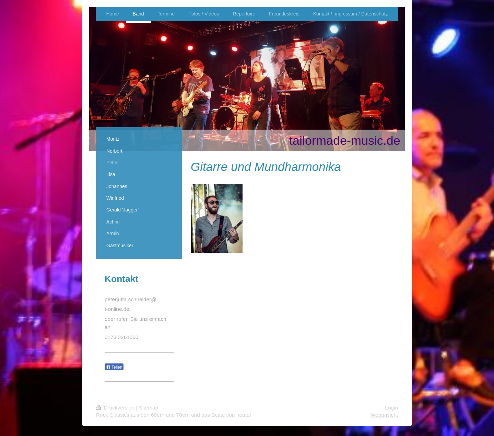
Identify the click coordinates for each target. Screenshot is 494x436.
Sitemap (148, 408)
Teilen (114, 367)
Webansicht (384, 415)
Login (391, 408)
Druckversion (116, 408)
